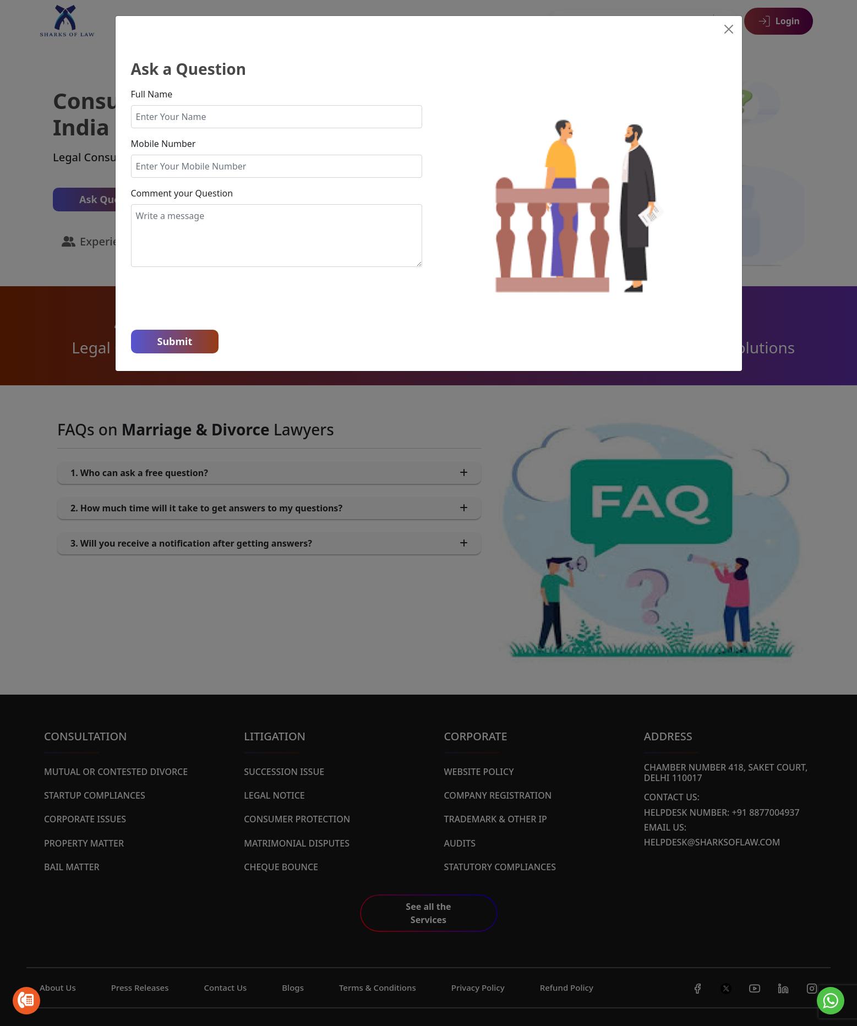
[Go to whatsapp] (830, 1000)
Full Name (152, 94)
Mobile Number (163, 144)
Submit (175, 341)
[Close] (729, 29)
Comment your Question (182, 193)
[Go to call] (26, 1000)
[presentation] (214, 297)
